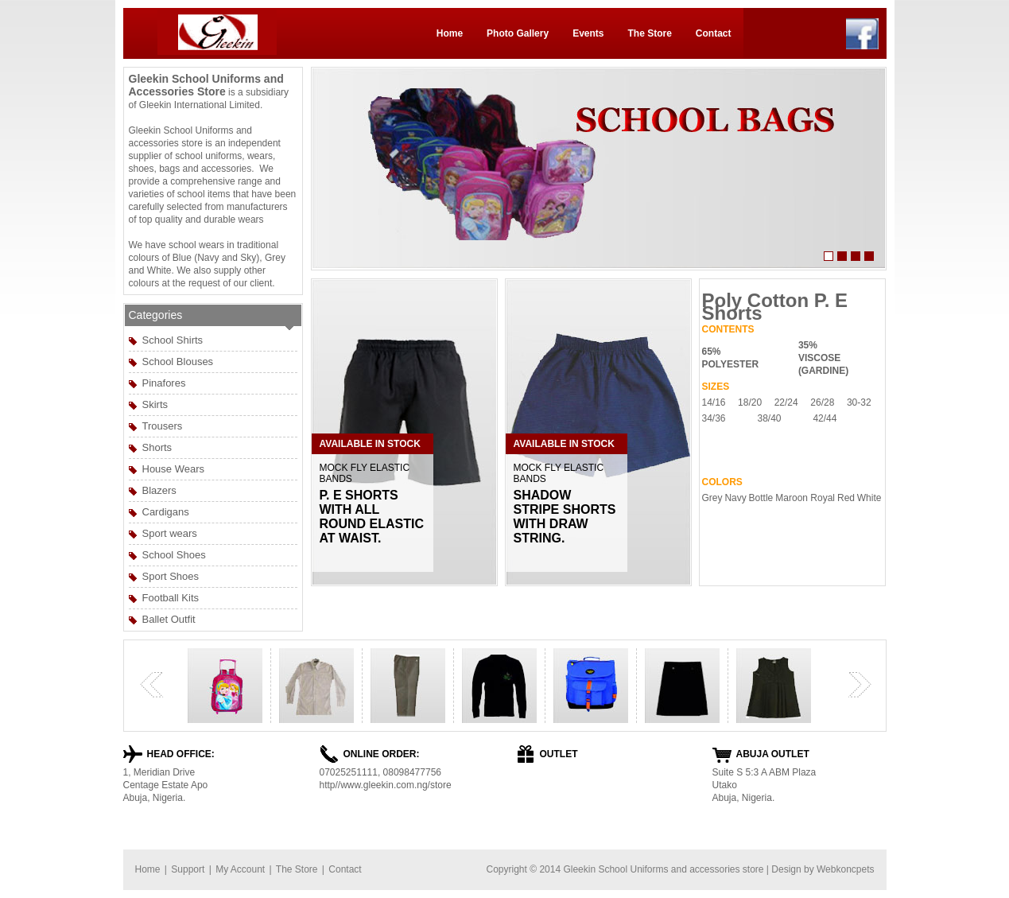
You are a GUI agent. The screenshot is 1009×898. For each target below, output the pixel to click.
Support (187, 869)
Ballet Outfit (169, 619)
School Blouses (178, 361)
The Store (649, 33)
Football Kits (171, 598)
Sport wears (169, 533)
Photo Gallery (518, 33)
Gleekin (579, 869)
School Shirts (173, 340)
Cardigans (165, 512)
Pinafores (164, 383)
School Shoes (174, 555)
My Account (240, 869)
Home (450, 33)
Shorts (157, 447)
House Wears (173, 469)
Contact (714, 33)
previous (152, 685)
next (859, 685)
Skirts (155, 404)
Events (587, 33)
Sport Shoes (171, 576)
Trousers (162, 426)
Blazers (159, 490)
